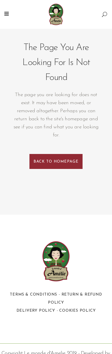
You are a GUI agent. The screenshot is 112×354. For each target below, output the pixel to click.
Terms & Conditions (33, 294)
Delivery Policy (35, 311)
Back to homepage (56, 161)
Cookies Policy (77, 311)
